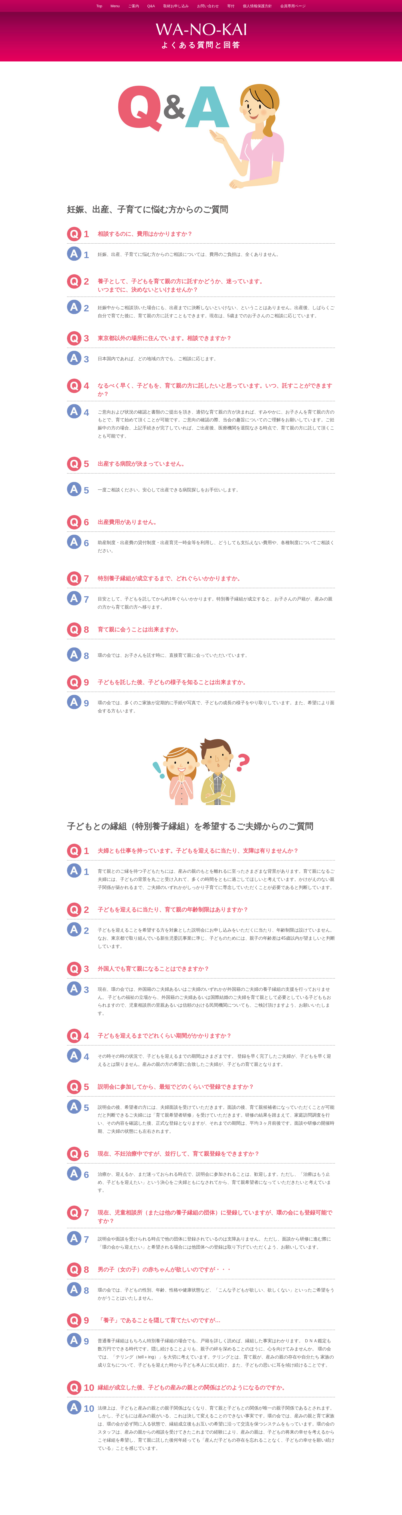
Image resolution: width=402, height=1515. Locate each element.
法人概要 (226, 1494)
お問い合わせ (208, 6)
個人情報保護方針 (257, 6)
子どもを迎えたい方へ (147, 1494)
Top (99, 6)
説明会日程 (245, 1494)
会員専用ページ (293, 6)
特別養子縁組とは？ (200, 1494)
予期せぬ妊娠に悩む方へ (107, 1494)
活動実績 (174, 1494)
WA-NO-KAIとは (72, 1494)
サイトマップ (332, 1494)
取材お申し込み (176, 6)
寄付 (230, 6)
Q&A (151, 6)
